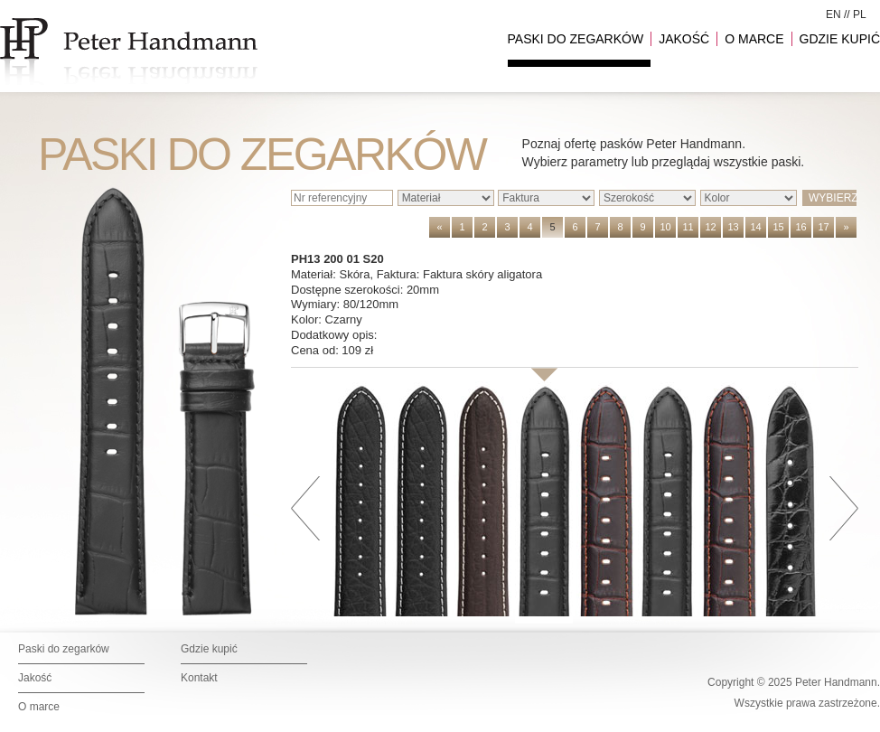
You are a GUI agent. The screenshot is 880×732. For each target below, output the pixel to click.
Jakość (34, 677)
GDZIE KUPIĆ (840, 39)
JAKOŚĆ (684, 39)
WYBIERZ (833, 198)
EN (833, 14)
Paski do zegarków (63, 649)
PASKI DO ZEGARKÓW (576, 39)
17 (823, 226)
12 (710, 226)
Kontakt (199, 677)
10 (665, 226)
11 (687, 226)
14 (755, 226)
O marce (39, 706)
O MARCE (754, 39)
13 (732, 226)
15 (777, 226)
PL (859, 14)
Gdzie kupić (209, 649)
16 (800, 226)
